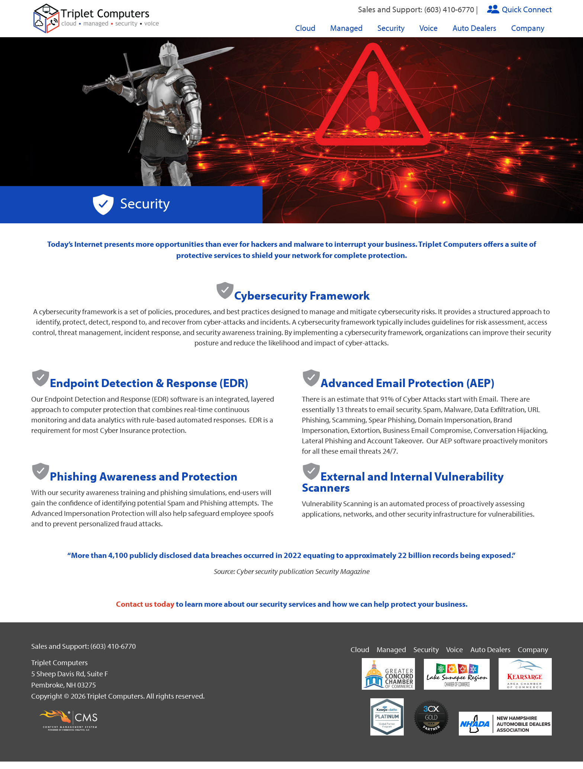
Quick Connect (527, 9)
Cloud (305, 28)
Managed (346, 28)
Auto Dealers (474, 28)
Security (391, 28)
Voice (428, 28)
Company (527, 28)
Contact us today (145, 604)
